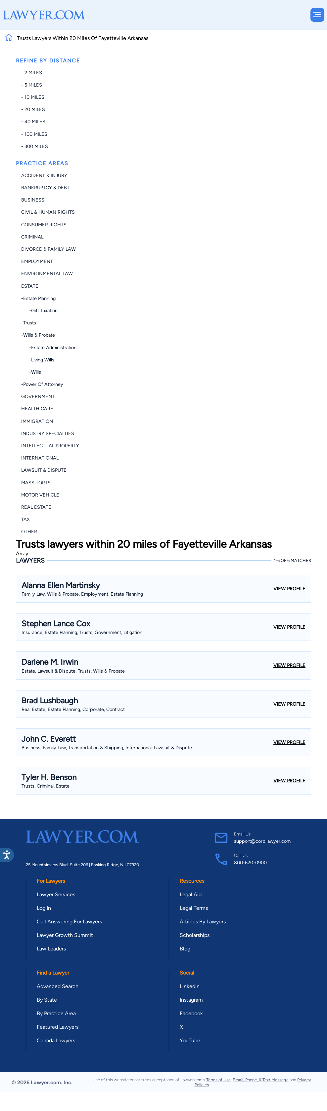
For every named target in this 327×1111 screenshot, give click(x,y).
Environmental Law (47, 274)
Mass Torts (36, 483)
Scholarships (195, 935)
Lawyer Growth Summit (65, 935)
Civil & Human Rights (48, 212)
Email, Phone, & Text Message (261, 1079)
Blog (185, 948)
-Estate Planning (38, 298)
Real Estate (36, 507)
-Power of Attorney (42, 384)
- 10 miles (32, 97)
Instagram (191, 1000)
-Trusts (28, 323)
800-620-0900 (250, 863)
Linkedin (190, 986)
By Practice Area (56, 1013)
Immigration (37, 421)
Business (32, 200)
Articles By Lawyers (203, 921)
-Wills (31, 372)
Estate (29, 286)
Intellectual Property (50, 446)
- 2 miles (31, 73)
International (40, 458)
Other (29, 532)
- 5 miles (31, 85)
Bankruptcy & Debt (45, 188)
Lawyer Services (56, 894)
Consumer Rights (44, 225)
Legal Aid (191, 894)
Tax (25, 519)
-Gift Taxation (39, 311)
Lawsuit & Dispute (44, 470)
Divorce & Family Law (48, 249)
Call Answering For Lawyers (69, 921)
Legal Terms (194, 908)
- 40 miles (33, 122)
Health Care (37, 409)
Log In (44, 908)
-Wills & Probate (38, 335)
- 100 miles (34, 134)
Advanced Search (57, 986)
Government (38, 396)
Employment (37, 261)
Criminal (32, 237)
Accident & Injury (44, 175)
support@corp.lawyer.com (262, 841)
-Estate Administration (48, 348)
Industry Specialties (47, 433)
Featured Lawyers (57, 1027)
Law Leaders (51, 948)
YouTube (190, 1040)
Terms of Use (218, 1079)
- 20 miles (33, 109)
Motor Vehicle (40, 495)
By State (47, 1000)
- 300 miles (34, 146)
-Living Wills (37, 360)
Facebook (191, 1013)
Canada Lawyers (56, 1040)
